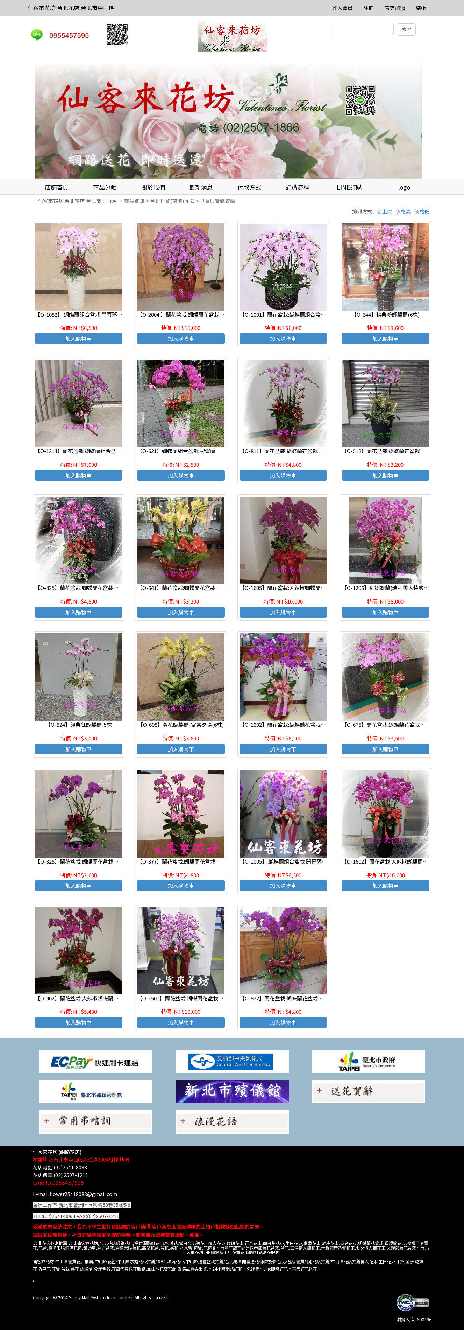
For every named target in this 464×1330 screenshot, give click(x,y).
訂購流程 (297, 187)
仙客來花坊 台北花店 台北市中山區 (71, 7)
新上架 (384, 211)
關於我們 (153, 187)
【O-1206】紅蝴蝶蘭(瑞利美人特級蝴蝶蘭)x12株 (398, 587)
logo (404, 187)
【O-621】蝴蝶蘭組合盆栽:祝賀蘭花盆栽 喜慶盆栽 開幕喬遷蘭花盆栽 (216, 451)
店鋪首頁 (57, 187)
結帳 (421, 8)
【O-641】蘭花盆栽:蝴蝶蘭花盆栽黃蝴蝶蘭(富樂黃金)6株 (203, 587)
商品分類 (105, 187)
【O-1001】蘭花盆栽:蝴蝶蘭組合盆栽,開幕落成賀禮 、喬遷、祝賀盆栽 (321, 314)
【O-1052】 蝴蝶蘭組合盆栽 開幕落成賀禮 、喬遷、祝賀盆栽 (105, 314)
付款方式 (249, 187)
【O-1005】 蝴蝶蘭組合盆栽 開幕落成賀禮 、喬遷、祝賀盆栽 (310, 861)
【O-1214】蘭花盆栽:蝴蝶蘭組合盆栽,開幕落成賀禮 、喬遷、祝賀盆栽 (116, 451)
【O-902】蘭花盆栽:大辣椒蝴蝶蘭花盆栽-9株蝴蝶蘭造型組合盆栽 (110, 998)
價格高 (403, 211)
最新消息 (201, 187)
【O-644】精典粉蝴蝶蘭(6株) (385, 314)
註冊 (368, 8)
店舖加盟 (394, 8)
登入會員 (342, 8)
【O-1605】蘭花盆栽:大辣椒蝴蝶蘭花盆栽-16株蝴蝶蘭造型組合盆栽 (318, 587)
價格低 (422, 211)
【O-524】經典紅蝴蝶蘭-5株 (78, 724)
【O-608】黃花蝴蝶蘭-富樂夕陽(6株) (181, 724)
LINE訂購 (349, 187)
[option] (232, 118)
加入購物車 (78, 338)
